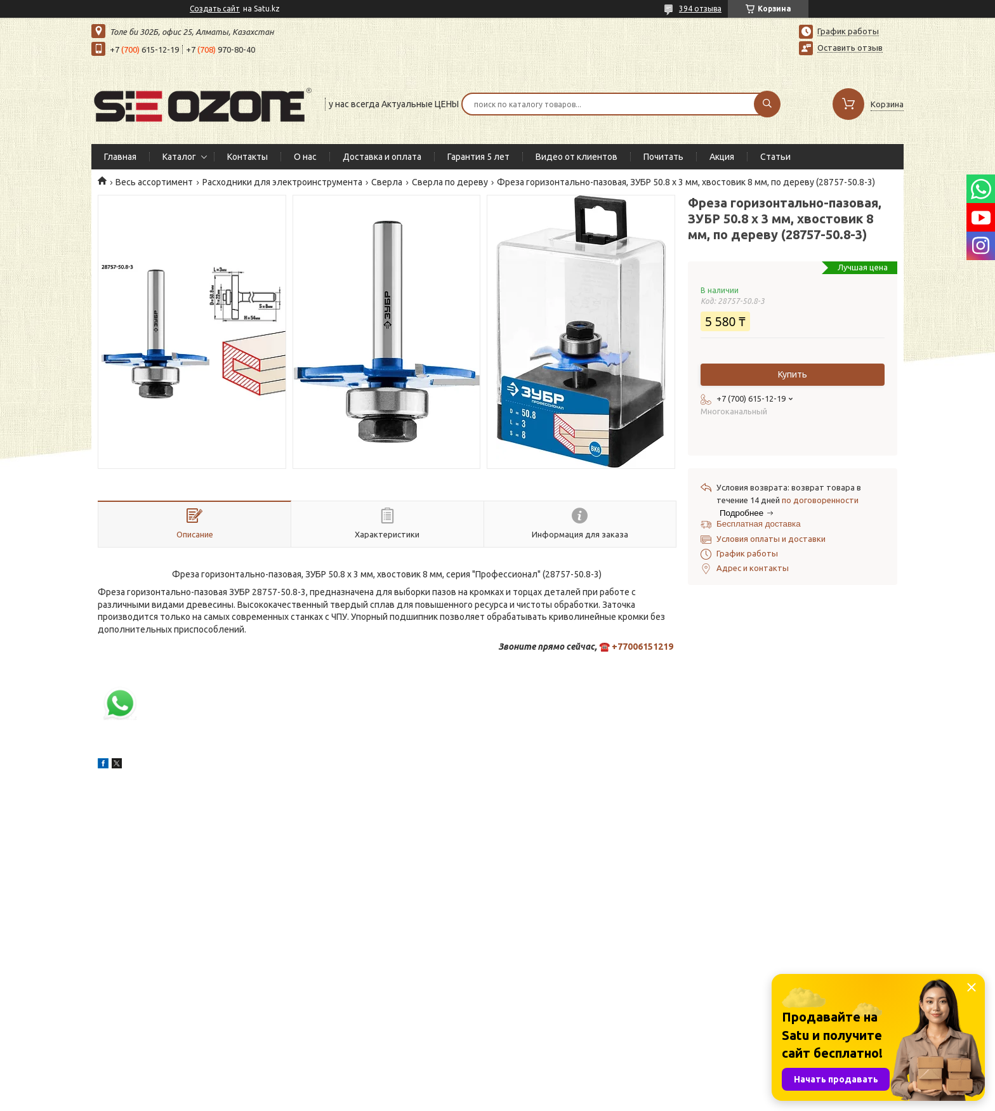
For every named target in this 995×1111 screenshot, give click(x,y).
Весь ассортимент (154, 182)
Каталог (179, 156)
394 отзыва (700, 8)
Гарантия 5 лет (478, 156)
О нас (305, 156)
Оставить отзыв (850, 47)
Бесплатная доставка (758, 524)
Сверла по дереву (450, 182)
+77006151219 (642, 646)
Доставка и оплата (382, 156)
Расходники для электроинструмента (282, 182)
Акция (721, 156)
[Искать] (767, 104)
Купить (792, 374)
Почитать (663, 156)
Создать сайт (215, 8)
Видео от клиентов (576, 156)
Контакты (247, 156)
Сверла (386, 182)
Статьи (775, 156)
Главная (120, 156)
